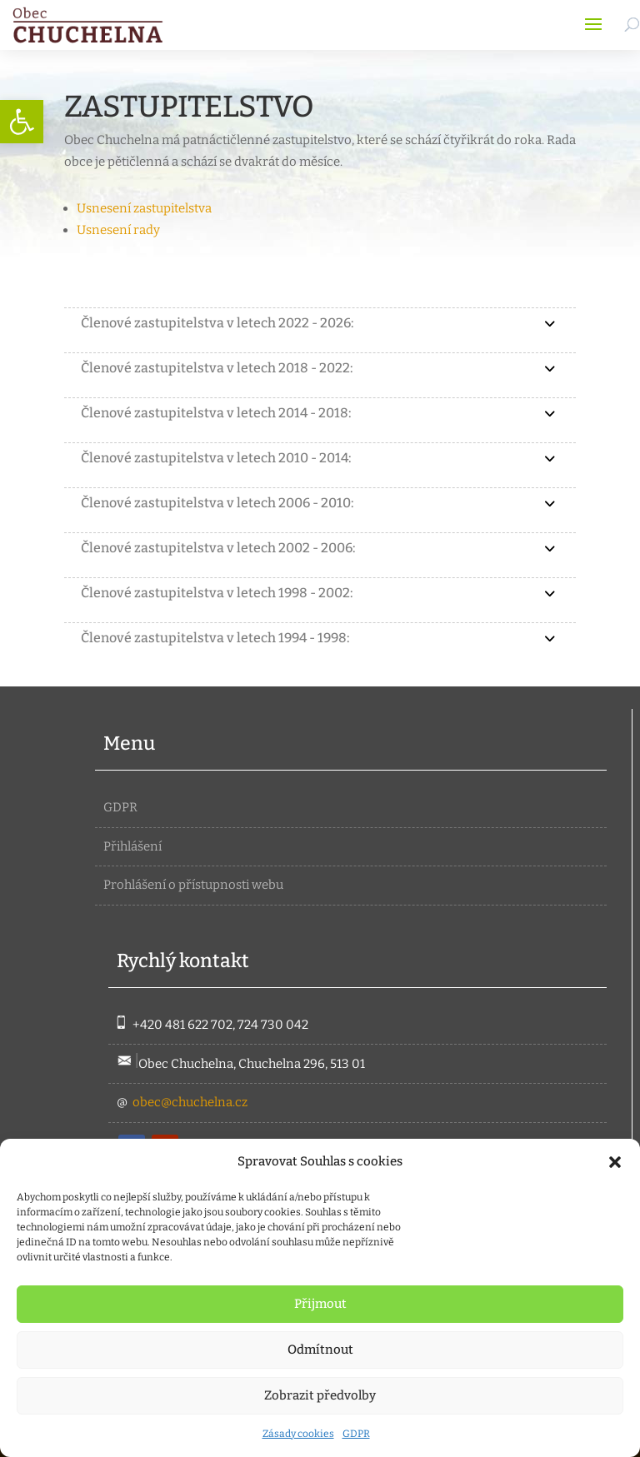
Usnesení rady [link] (118, 229)
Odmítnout (320, 1349)
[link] (21, 121)
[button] (615, 1162)
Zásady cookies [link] (298, 1434)
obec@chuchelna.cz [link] (190, 1102)
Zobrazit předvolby (320, 1395)
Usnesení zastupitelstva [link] (144, 208)
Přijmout (320, 1303)
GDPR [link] (356, 1434)
